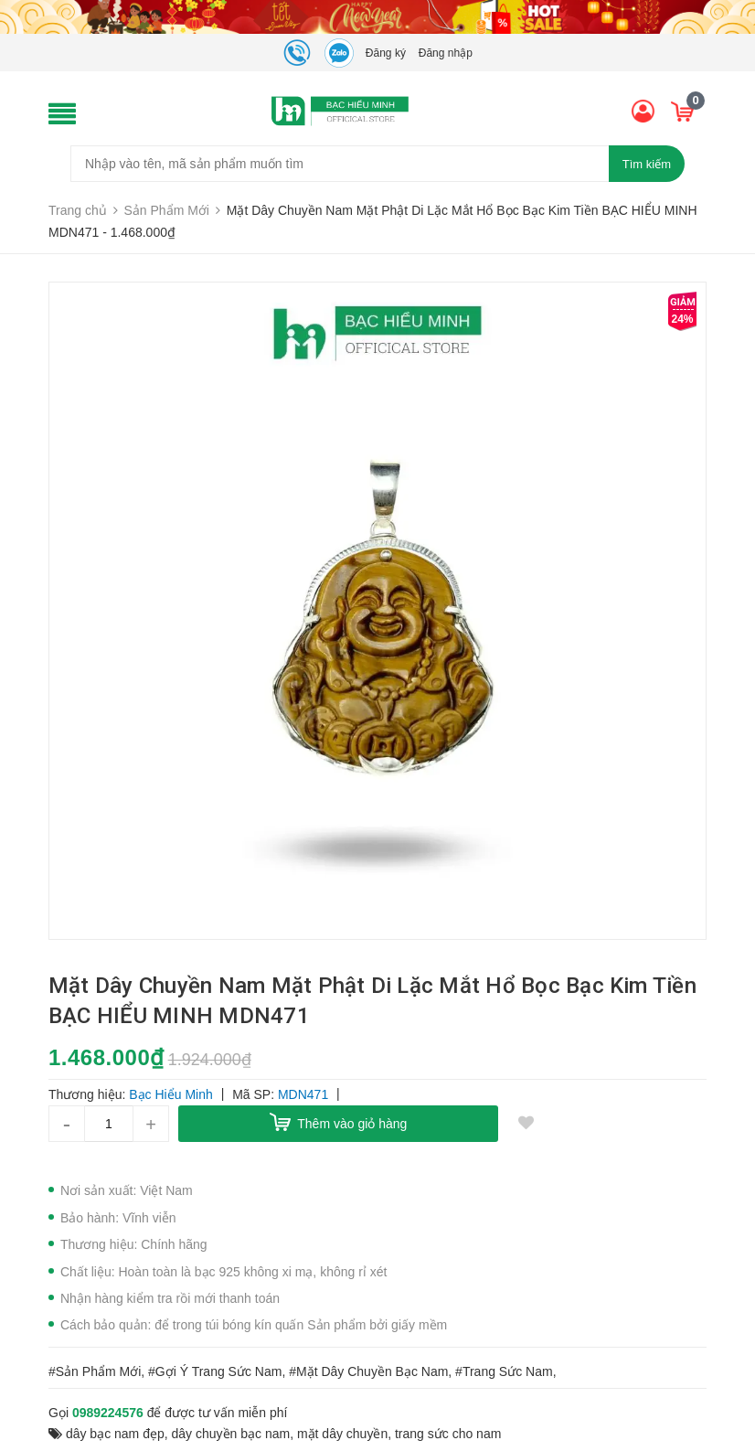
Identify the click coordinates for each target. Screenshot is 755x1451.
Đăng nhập (446, 53)
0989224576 (108, 1412)
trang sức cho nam (448, 1433)
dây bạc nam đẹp (115, 1433)
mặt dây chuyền (342, 1433)
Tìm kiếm (646, 164)
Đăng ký (386, 53)
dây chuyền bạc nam (231, 1433)
